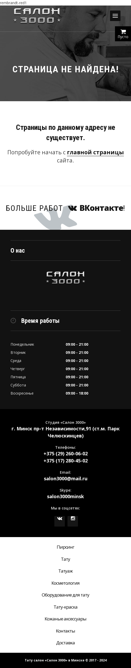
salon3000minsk (65, 496)
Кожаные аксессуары (65, 619)
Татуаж (65, 571)
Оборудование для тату (65, 595)
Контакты (65, 631)
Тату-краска (65, 607)
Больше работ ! (65, 207)
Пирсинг (66, 547)
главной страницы (95, 152)
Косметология (65, 583)
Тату (65, 559)
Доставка (65, 643)
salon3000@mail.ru (65, 478)
